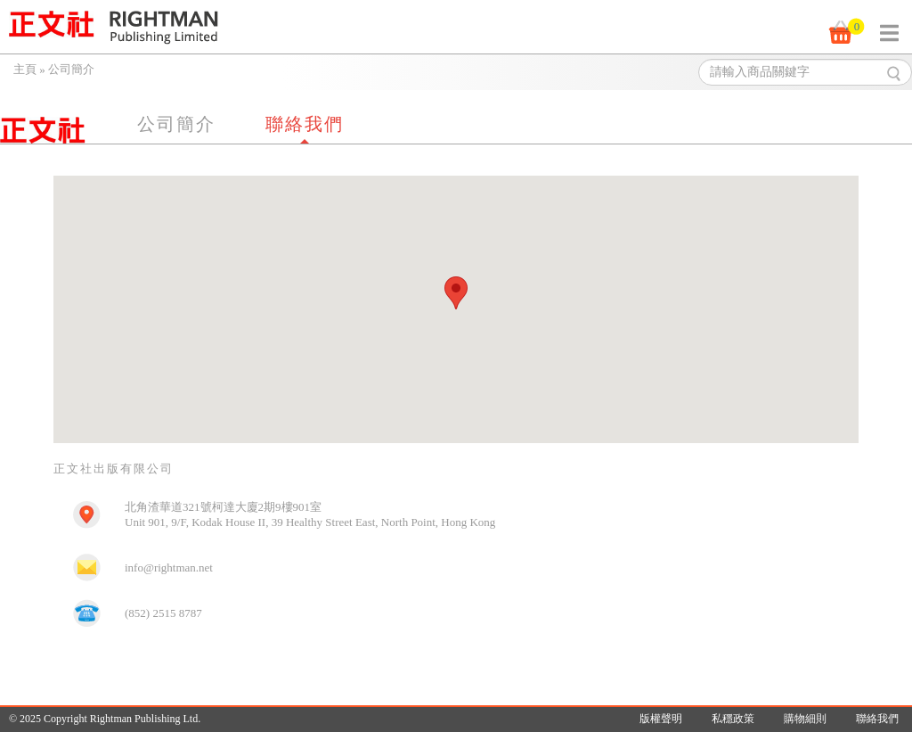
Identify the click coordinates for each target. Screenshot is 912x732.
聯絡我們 (304, 124)
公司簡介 (176, 124)
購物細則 (805, 718)
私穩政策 (733, 718)
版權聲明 (660, 718)
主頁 (25, 69)
